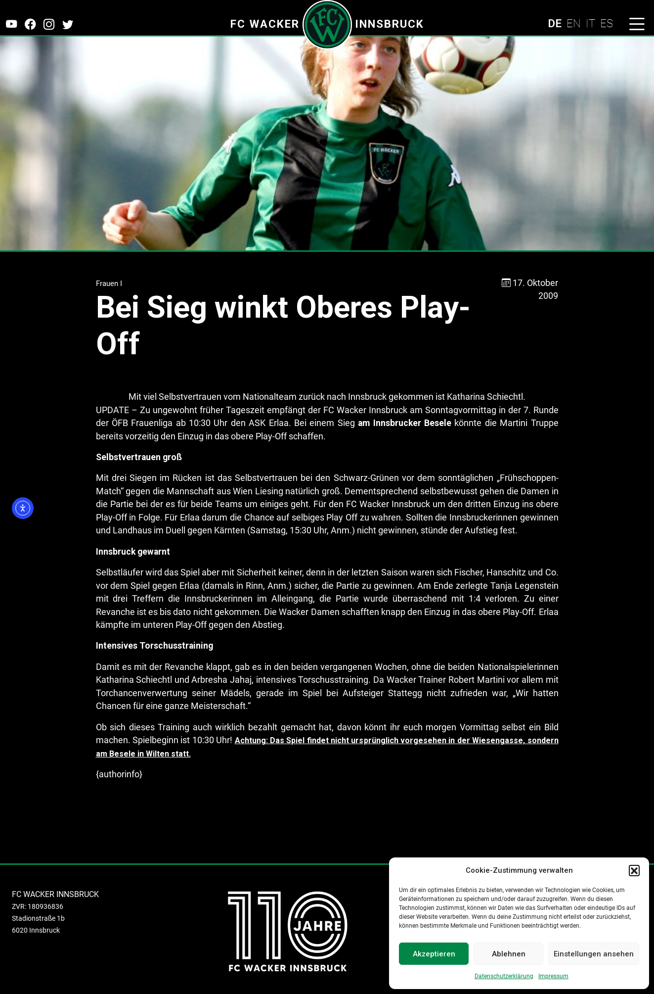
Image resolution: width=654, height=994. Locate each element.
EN (574, 23)
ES (606, 23)
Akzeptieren (434, 953)
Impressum (553, 976)
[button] (634, 870)
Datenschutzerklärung (504, 976)
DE (555, 23)
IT (590, 23)
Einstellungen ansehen (594, 953)
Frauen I (109, 283)
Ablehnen (508, 953)
